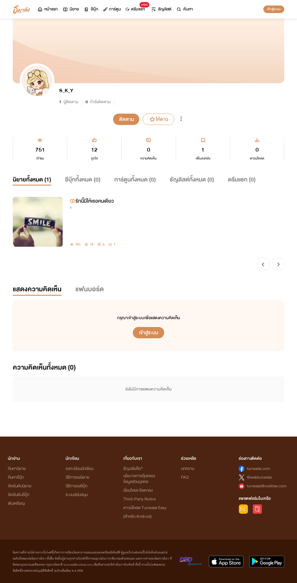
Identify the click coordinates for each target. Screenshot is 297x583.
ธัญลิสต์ (161, 9)
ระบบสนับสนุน (77, 494)
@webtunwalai (259, 477)
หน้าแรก (47, 9)
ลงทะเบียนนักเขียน (79, 468)
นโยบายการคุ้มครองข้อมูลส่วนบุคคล (139, 478)
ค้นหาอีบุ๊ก (16, 477)
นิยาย (70, 9)
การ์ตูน (112, 9)
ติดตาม (126, 119)
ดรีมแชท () (242, 180)
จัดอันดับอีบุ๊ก (18, 494)
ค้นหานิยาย (17, 468)
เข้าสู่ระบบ (273, 9)
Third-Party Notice (139, 499)
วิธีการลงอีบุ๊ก (76, 486)
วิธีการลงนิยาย (77, 477)
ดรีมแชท (136, 8)
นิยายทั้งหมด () (32, 180)
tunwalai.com (258, 468)
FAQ (185, 477)
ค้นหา (184, 9)
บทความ (187, 468)
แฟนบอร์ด (89, 289)
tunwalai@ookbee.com (267, 486)
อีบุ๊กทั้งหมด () (82, 180)
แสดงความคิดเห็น (37, 289)
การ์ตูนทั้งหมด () (135, 180)
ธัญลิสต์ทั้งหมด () (192, 180)
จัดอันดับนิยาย (19, 486)
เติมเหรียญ (16, 503)
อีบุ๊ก (91, 9)
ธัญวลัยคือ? (133, 468)
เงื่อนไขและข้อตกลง (138, 490)
